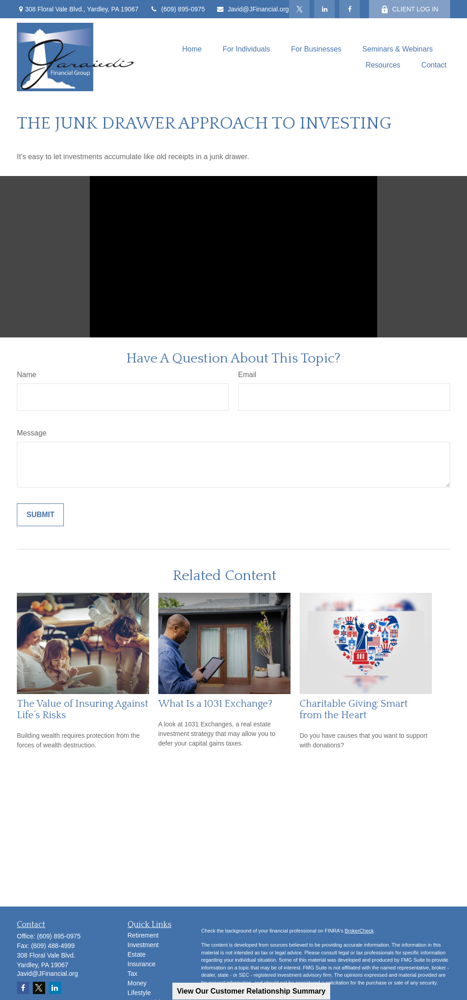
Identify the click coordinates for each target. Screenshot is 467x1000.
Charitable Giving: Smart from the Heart (354, 709)
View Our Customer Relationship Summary (251, 991)
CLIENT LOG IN (409, 9)
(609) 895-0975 (177, 9)
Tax (133, 973)
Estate (137, 954)
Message (32, 433)
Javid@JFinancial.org (252, 9)
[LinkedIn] (324, 9)
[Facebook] (349, 9)
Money (137, 983)
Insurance (142, 964)
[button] (192, 49)
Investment (143, 944)
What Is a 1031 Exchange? (215, 704)
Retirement (143, 935)
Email (247, 374)
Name (26, 374)
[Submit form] (40, 514)
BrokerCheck (359, 930)
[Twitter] (299, 9)
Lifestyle (139, 992)
